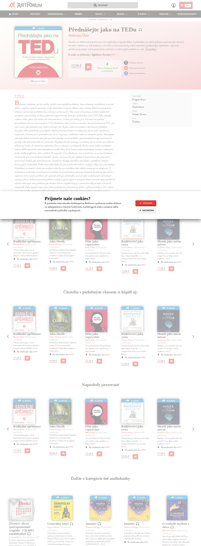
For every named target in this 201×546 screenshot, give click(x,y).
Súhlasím (146, 203)
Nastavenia (146, 210)
